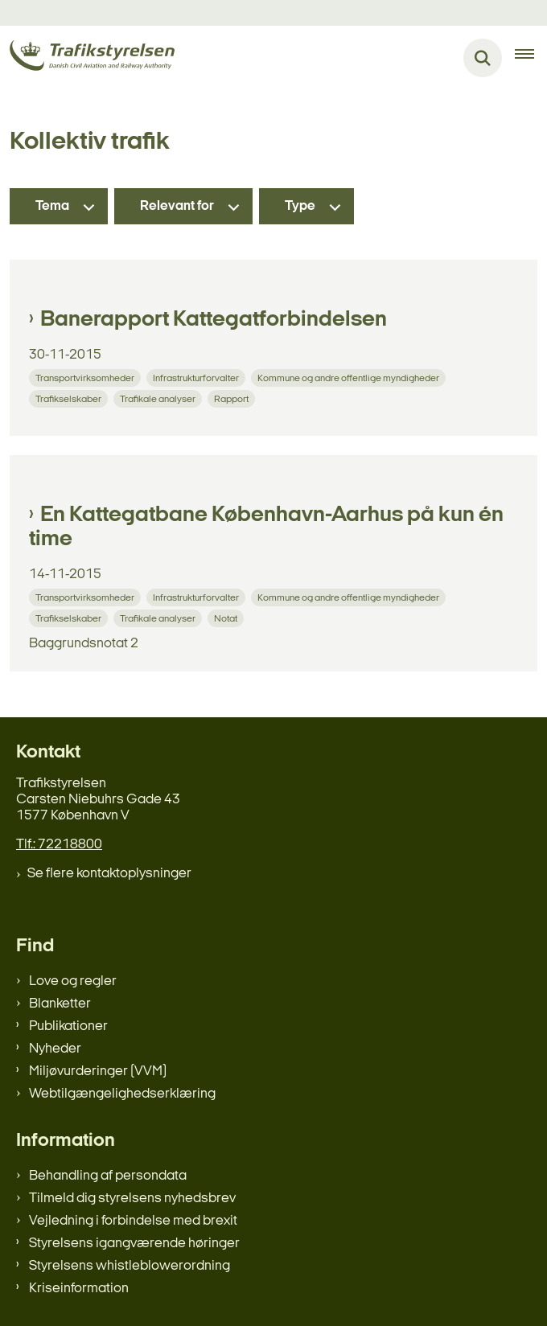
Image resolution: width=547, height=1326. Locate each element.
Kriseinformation (79, 1288)
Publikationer (68, 1026)
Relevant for (177, 206)
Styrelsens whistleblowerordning (129, 1266)
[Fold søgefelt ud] (482, 58)
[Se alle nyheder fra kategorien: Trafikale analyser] (159, 398)
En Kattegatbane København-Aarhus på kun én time (266, 527)
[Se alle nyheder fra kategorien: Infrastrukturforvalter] (197, 377)
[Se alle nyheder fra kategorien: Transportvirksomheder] (86, 377)
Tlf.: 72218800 (59, 845)
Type (300, 206)
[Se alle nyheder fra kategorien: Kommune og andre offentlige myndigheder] (350, 377)
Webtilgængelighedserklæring (122, 1094)
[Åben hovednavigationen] (531, 58)
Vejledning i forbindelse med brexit (133, 1221)
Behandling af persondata (108, 1176)
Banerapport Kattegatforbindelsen (213, 320)
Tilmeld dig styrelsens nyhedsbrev (132, 1198)
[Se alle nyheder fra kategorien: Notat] (227, 618)
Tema (52, 206)
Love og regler (73, 981)
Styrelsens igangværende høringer (134, 1243)
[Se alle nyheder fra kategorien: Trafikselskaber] (70, 398)
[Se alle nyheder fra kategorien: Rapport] (233, 398)
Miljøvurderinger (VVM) (98, 1071)
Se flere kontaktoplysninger (109, 874)
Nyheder (55, 1049)
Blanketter (60, 1004)
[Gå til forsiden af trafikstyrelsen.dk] (87, 58)
